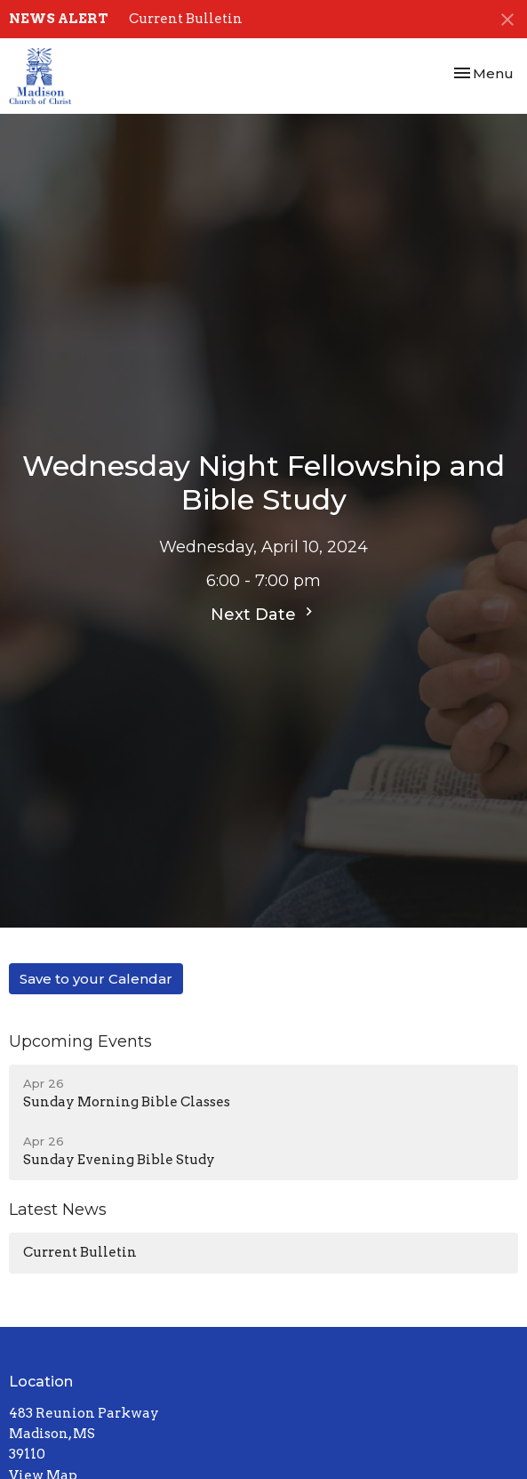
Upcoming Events (80, 1041)
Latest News (58, 1209)
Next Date (264, 613)
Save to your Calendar (96, 978)
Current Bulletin (186, 19)
